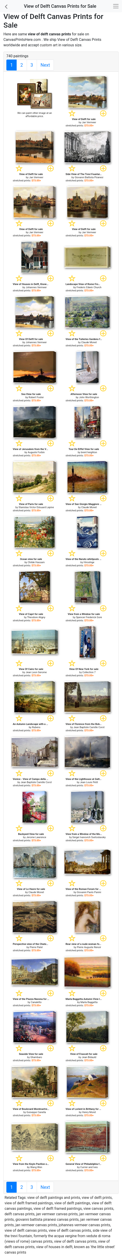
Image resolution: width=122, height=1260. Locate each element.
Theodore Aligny (36, 617)
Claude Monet (89, 342)
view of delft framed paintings (29, 1203)
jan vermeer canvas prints (57, 1214)
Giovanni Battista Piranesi (89, 177)
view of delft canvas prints (26, 1230)
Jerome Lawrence (36, 837)
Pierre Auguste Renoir (89, 947)
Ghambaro (36, 1057)
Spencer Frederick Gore (89, 617)
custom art (48, 45)
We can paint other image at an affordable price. (34, 115)
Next (45, 65)
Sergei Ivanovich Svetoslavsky (89, 837)
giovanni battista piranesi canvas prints (47, 1219)
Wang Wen (36, 1167)
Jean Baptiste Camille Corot (88, 727)
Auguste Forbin (36, 452)
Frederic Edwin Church (89, 287)
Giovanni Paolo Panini (89, 892)
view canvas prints (98, 1208)
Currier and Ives (89, 1167)
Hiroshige (89, 562)
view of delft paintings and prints (53, 1197)
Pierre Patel (36, 947)
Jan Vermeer (89, 122)
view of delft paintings (72, 1203)
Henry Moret (89, 1112)
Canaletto (36, 1002)
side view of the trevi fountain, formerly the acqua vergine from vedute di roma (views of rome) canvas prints (58, 1236)
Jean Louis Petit (89, 782)
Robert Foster (36, 397)
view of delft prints (97, 1197)
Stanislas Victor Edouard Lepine (36, 507)
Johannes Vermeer (36, 287)
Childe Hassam (36, 562)
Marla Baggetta (89, 1002)
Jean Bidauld (89, 1057)
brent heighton (89, 452)
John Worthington (89, 397)
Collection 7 (89, 672)
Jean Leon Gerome (36, 672)
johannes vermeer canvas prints (84, 1225)
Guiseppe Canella (36, 1112)
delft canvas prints (19, 1214)
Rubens (36, 727)
